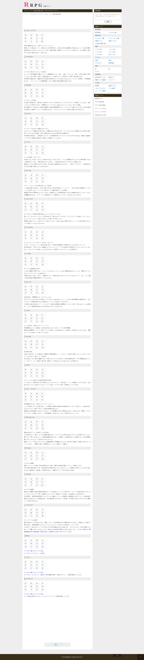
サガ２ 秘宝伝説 (99, 102)
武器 (96, 60)
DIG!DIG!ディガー (100, 77)
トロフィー (112, 80)
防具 (110, 60)
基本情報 (97, 32)
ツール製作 (112, 88)
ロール (97, 71)
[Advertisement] (57, 22)
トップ (26, 14)
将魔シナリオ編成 (100, 80)
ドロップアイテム (100, 88)
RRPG (33, 4)
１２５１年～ (99, 52)
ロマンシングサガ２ (100, 108)
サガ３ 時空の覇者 (100, 105)
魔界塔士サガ (99, 98)
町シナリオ (112, 54)
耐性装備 (111, 63)
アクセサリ (98, 63)
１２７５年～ (112, 52)
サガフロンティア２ (36, 14)
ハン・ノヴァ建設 (100, 91)
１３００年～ (99, 54)
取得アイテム (112, 85)
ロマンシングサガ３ (100, 111)
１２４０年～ (112, 49)
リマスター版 (112, 32)
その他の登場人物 (100, 43)
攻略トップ (57, 644)
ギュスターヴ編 (99, 38)
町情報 (97, 85)
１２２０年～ (99, 49)
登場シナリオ (112, 41)
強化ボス (111, 77)
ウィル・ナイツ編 (114, 38)
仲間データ (98, 41)
